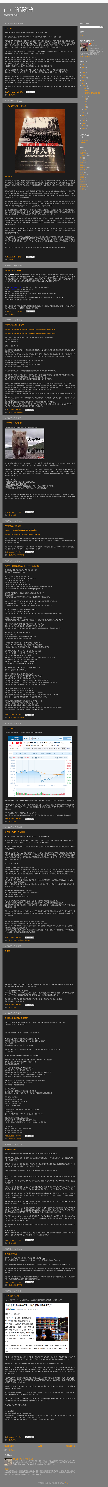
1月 (85, 109)
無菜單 (82, 177)
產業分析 (83, 170)
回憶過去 (7, 1469)
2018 (84, 78)
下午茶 (82, 150)
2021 (84, 70)
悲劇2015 (8, 28)
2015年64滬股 (10, 728)
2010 (84, 123)
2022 (84, 67)
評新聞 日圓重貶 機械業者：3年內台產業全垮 (23, 566)
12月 (85, 88)
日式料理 (83, 153)
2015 (84, 86)
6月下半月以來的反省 (13, 423)
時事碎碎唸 (20, 555)
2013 (84, 115)
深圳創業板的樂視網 (13, 526)
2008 (84, 128)
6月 (85, 101)
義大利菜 (83, 182)
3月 (85, 107)
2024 (84, 64)
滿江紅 (7, 951)
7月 (85, 99)
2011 (84, 120)
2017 (84, 80)
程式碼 (82, 179)
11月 (85, 96)
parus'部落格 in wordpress (84, 141)
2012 (84, 118)
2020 (84, 72)
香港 (81, 165)
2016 (84, 83)
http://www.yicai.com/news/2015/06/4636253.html (21, 530)
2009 (84, 126)
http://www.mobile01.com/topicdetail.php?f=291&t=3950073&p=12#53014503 (30, 329)
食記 (81, 162)
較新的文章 (9, 1446)
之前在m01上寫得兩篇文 (14, 325)
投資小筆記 (12, 95)
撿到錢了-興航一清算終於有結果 (23, 1459)
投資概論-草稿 (10, 1150)
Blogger (67, 1483)
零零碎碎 (12, 314)
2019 (84, 75)
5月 (85, 104)
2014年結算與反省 (12, 1296)
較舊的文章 (71, 1446)
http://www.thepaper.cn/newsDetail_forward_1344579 (22, 534)
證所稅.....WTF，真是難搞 (15, 832)
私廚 (81, 158)
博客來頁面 (8, 176)
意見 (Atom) (12, 1450)
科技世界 (83, 160)
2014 (84, 113)
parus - (93, 44)
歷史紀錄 (83, 186)
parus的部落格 (19, 9)
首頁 (40, 1446)
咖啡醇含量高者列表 (13, 271)
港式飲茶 (83, 174)
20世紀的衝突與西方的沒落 (15, 106)
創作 (81, 172)
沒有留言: (20, 92)
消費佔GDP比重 (11, 1254)
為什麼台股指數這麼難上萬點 (16, 1018)
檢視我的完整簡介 (85, 56)
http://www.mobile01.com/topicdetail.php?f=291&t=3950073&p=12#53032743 (30, 333)
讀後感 (11, 259)
